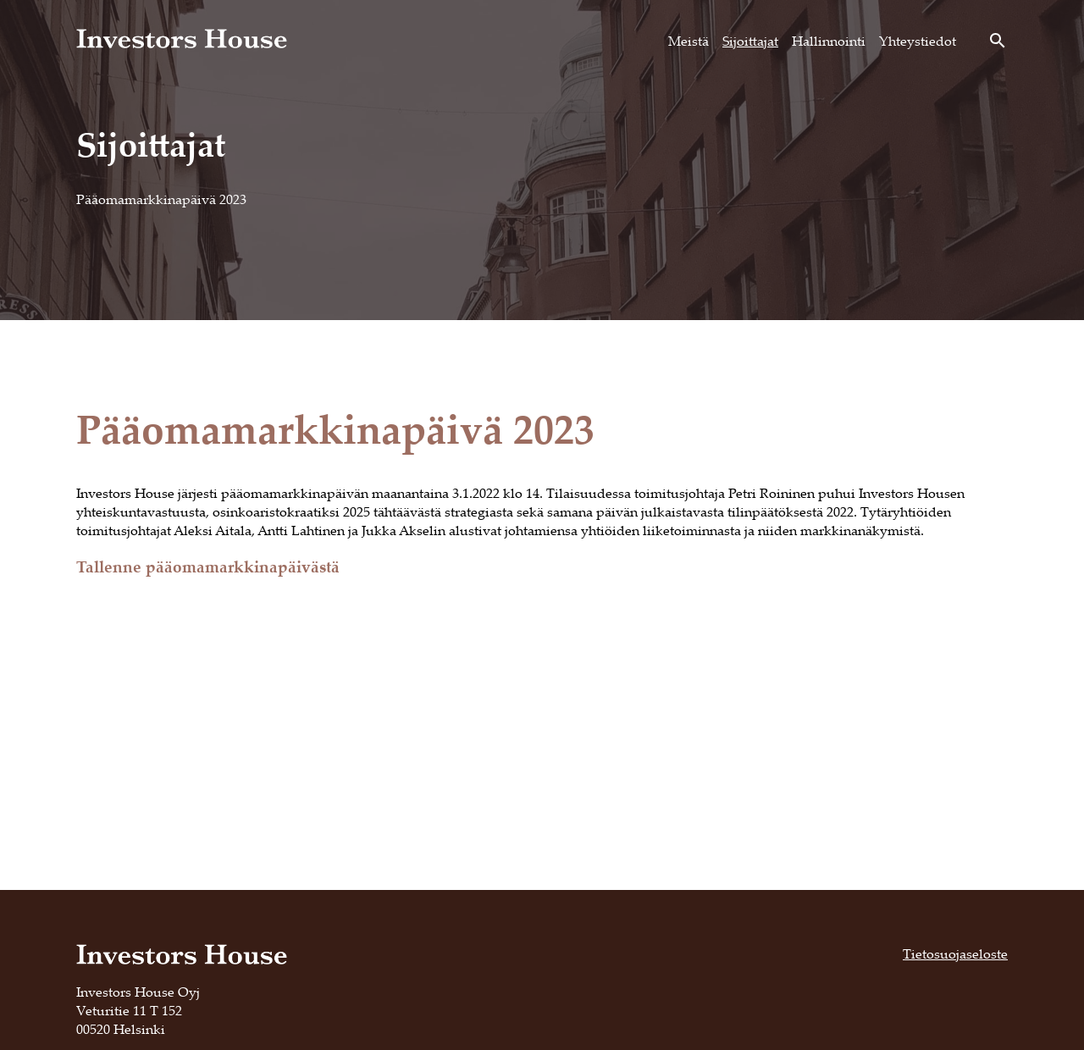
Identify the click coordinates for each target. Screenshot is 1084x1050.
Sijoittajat (750, 40)
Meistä (688, 40)
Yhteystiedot (917, 40)
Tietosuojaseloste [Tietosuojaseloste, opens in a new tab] (955, 953)
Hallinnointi (829, 40)
